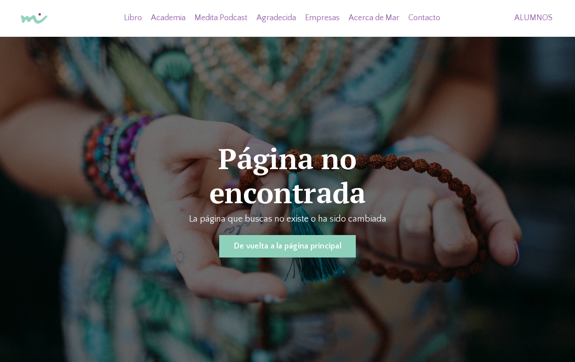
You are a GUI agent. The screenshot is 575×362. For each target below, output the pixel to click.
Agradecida (276, 17)
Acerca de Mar (374, 17)
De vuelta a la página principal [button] (287, 246)
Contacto (424, 17)
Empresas (322, 17)
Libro (133, 17)
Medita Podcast (221, 17)
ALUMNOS (533, 17)
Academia (168, 17)
